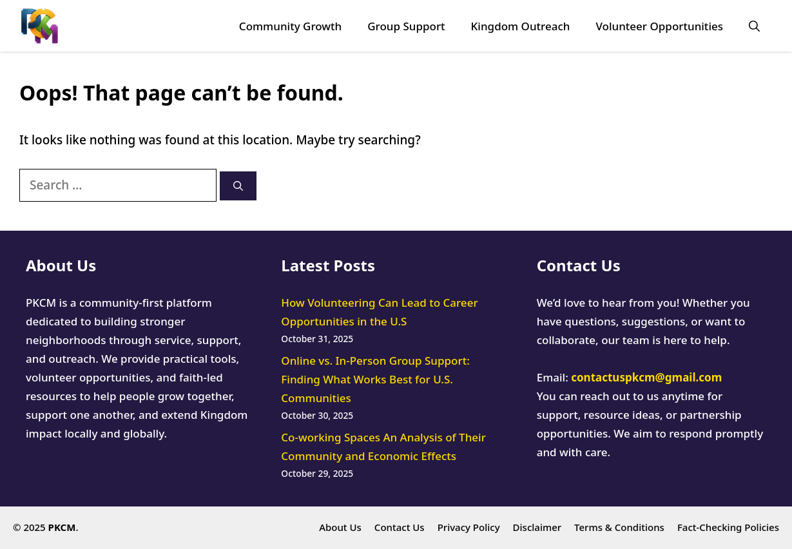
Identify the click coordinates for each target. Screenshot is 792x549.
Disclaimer (537, 527)
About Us (340, 527)
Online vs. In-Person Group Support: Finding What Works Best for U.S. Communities (375, 379)
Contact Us (399, 527)
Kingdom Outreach (520, 26)
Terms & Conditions (619, 527)
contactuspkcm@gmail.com (646, 377)
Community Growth (290, 26)
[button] (754, 26)
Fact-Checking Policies (728, 527)
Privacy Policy (469, 527)
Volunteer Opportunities (659, 26)
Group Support (406, 26)
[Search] (238, 185)
